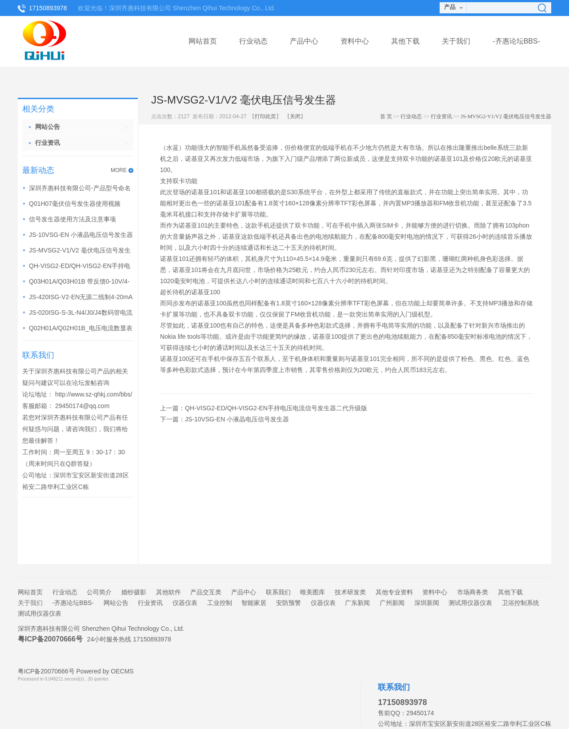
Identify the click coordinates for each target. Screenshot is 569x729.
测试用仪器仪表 (470, 602)
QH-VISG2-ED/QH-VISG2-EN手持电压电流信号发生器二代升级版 (276, 408)
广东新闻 (357, 602)
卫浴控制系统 (520, 602)
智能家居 (253, 602)
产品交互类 (205, 592)
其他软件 (168, 592)
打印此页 (265, 116)
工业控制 (219, 602)
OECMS (122, 671)
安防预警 (288, 602)
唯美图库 (312, 592)
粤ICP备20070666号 (50, 639)
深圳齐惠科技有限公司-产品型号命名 (80, 188)
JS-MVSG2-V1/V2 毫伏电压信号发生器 (506, 116)
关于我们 (456, 41)
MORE (119, 170)
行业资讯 (441, 116)
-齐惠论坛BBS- (516, 41)
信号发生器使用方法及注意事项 (72, 219)
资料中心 (355, 41)
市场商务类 (472, 592)
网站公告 (116, 602)
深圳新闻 (426, 602)
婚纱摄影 (133, 592)
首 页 (386, 116)
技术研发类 (350, 592)
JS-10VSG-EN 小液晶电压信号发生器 (81, 234)
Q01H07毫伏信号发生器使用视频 (74, 203)
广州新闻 (392, 602)
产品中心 (304, 41)
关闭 (295, 116)
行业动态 (253, 41)
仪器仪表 (184, 602)
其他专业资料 (394, 592)
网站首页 (202, 41)
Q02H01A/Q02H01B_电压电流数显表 (80, 328)
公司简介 (99, 592)
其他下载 (405, 41)
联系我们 (278, 592)
